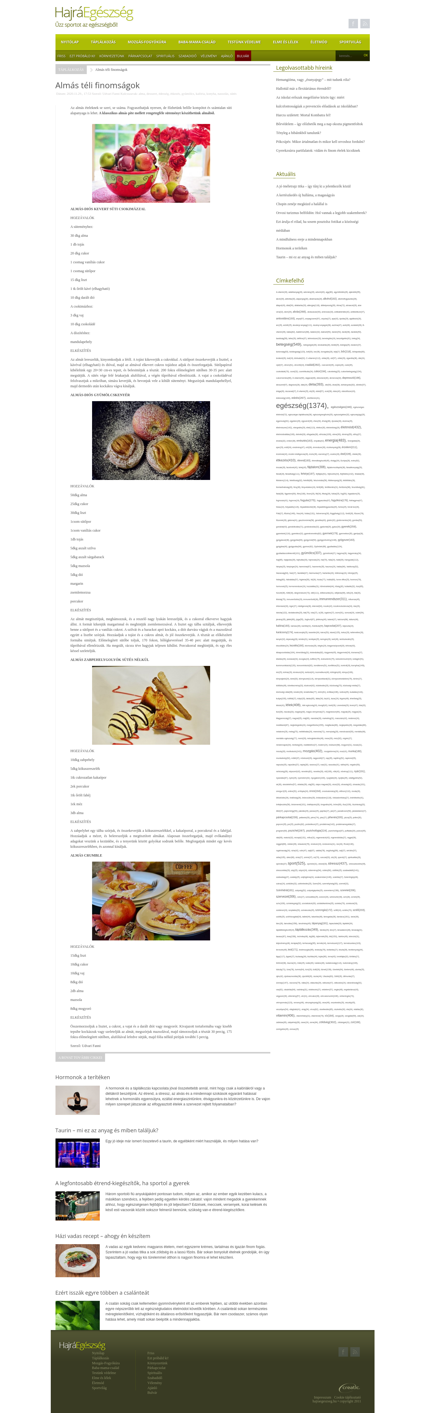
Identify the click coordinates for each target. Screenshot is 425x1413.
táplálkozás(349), (307, 929)
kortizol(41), (310, 672)
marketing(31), (328, 718)
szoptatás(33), (294, 910)
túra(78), (291, 969)
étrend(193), (304, 460)
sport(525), (297, 863)
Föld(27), (280, 513)
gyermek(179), (331, 533)
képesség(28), (292, 639)
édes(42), (337, 391)
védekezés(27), (315, 990)
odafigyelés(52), (355, 778)
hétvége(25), (353, 573)
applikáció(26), (355, 319)
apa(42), (335, 319)
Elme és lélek (285, 42)
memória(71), (319, 732)
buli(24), (290, 358)
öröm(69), (338, 804)
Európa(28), (346, 461)
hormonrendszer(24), (298, 586)
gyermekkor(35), (346, 533)
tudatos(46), (320, 963)
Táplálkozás (103, 42)
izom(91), (340, 612)
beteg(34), (356, 338)
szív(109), (281, 903)
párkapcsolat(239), (287, 817)
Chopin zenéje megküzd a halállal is (302, 204)
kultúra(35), (345, 692)
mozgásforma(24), (332, 751)
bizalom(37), (356, 345)
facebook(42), (292, 467)
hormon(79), (356, 580)
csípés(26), (340, 365)
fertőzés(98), (345, 487)
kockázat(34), (293, 659)
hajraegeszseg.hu (325, 1401)
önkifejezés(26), (314, 804)
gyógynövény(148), (327, 540)
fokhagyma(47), (356, 500)
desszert (152, 93)
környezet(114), (307, 678)
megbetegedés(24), (298, 725)
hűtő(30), (290, 593)
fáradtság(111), (293, 474)
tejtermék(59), (322, 936)
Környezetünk (111, 56)
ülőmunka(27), (349, 976)
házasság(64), (283, 573)
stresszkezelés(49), (357, 864)
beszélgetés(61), (344, 338)
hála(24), (332, 560)
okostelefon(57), (289, 784)
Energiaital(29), (354, 441)
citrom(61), (289, 365)
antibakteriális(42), (342, 312)
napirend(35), (350, 758)
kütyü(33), (301, 698)
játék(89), (291, 619)
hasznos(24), (330, 567)
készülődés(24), (283, 646)
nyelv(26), (293, 778)
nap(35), (330, 758)
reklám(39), (292, 844)
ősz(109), (347, 804)
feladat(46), (359, 474)
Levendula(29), (343, 705)
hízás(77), (322, 580)
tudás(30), (310, 963)
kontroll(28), (346, 665)
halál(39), (340, 560)
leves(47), (354, 705)
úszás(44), (318, 976)
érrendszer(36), (319, 447)
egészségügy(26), (357, 415)
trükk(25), (301, 963)
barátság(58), (282, 338)
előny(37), (357, 434)
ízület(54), (359, 613)
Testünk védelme (244, 42)
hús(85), (360, 586)
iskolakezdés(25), (295, 613)
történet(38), (281, 963)
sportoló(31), (312, 864)
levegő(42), (323, 705)
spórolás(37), (282, 864)
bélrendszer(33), (315, 338)
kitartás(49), (281, 659)
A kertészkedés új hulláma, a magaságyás (305, 195)
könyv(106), (348, 672)
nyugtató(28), (332, 778)
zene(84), (314, 1022)
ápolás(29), (344, 319)
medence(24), (354, 718)
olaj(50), (312, 784)
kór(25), (279, 672)
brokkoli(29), (281, 358)
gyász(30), (336, 527)
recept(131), (300, 837)
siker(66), (291, 857)
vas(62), (280, 990)
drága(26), (280, 391)
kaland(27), (333, 619)
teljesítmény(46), (283, 943)
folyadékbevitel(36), (308, 507)
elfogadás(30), (313, 434)
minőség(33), (297, 745)
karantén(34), (315, 632)
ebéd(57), (320, 391)
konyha (211, 93)
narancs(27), (314, 765)
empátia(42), (319, 441)
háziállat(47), (303, 573)
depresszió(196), (351, 377)
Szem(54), (317, 884)
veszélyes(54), (283, 1009)
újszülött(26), (307, 976)
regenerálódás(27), (339, 838)
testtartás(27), (333, 950)
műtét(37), (295, 758)
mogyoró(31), (347, 745)
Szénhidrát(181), (285, 890)
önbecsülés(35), (309, 798)
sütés (233, 93)
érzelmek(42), (282, 454)
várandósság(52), (354, 983)
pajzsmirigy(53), (291, 811)
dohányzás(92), (348, 384)
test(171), (293, 949)
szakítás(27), (338, 877)
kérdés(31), (304, 639)
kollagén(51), (358, 659)
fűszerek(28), (282, 520)
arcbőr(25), (288, 325)
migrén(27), (347, 738)
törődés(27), (354, 956)
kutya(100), (282, 698)
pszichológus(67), (336, 831)
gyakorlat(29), (326, 527)
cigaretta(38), (352, 358)
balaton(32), (315, 332)
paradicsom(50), (344, 811)
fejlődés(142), (347, 474)
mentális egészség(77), (287, 738)
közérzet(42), (310, 686)
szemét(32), (344, 884)
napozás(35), (282, 765)
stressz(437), (338, 863)
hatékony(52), (352, 567)
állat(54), (290, 305)
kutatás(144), (356, 692)
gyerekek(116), (284, 533)
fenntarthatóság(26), (285, 487)
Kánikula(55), (318, 626)
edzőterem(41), (313, 398)
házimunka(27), (315, 573)
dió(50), (328, 385)
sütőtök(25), (337, 870)
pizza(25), (348, 817)
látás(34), (320, 698)
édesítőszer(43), (348, 391)
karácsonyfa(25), (301, 632)
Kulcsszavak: (129, 93)
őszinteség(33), (358, 804)
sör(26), (334, 857)
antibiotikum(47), (358, 312)
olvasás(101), (359, 784)
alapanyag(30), (302, 299)
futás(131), (310, 513)
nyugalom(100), (318, 778)
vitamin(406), (286, 1015)
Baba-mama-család (197, 42)
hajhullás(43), (302, 560)
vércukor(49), (314, 996)
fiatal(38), (280, 494)
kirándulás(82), (317, 652)
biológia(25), (345, 345)
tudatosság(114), (334, 963)
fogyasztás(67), (324, 500)
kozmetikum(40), (323, 672)
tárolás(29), (325, 930)
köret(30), (294, 679)
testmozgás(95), (307, 949)
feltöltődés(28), (349, 480)
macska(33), (289, 712)
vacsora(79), (295, 983)
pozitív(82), (300, 824)
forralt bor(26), (353, 507)
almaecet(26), (352, 305)
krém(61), (322, 692)
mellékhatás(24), (306, 732)
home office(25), (343, 580)
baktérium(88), (303, 332)
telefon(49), (344, 936)
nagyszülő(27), (319, 758)
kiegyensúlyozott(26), (336, 646)
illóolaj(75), (281, 599)
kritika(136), (333, 692)
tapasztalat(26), (335, 923)
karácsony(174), (285, 632)
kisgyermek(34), (344, 652)
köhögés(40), (336, 672)
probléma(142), (328, 824)
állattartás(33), (301, 305)
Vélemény (209, 56)
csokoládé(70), (283, 371)
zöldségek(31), (344, 1022)
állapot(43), (281, 305)
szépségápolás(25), (315, 890)
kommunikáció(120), (286, 665)
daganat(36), (311, 378)
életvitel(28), (301, 434)
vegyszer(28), (282, 996)
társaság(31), (357, 930)
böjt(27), (337, 352)
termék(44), (322, 943)
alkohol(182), (330, 298)
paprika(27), (325, 811)
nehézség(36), (282, 771)
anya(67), (300, 319)
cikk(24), (361, 358)
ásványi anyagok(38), (322, 325)
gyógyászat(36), (283, 540)
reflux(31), (311, 838)
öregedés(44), (327, 804)
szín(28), (347, 897)
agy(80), (330, 292)
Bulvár (243, 56)
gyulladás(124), (334, 546)
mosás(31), (357, 745)
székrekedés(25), (305, 884)
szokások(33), (352, 903)
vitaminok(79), (318, 1016)
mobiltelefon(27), (310, 745)
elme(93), (337, 434)
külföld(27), (292, 698)
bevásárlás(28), (324, 345)
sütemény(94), (315, 870)
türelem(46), (349, 969)
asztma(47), (337, 325)
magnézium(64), (333, 712)
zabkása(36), (282, 1022)
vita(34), (350, 1009)
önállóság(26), (296, 798)
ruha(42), (295, 851)
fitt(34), (319, 494)
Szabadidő (188, 56)
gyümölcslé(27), (330, 553)
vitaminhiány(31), (303, 1016)
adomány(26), (309, 292)
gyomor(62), (308, 546)
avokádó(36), (357, 325)
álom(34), (288, 312)
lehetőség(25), (356, 698)
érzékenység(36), (334, 447)
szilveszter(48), (336, 897)
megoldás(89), (360, 725)
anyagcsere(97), (313, 318)
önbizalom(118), (324, 797)
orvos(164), (315, 791)
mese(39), (329, 738)
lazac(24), (335, 698)
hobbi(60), (331, 580)
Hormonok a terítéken (291, 248)
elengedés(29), (299, 428)
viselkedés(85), (326, 1009)
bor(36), (317, 352)
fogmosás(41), (282, 500)
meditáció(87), (283, 725)
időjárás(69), (340, 593)
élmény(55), (347, 434)
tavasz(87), (281, 936)
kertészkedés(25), (346, 639)
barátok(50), (356, 332)
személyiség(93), (330, 883)
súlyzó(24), (303, 870)
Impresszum (322, 1397)
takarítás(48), (317, 917)
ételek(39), (357, 454)
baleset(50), (326, 332)
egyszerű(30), (307, 421)
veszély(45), (350, 1003)
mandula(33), (317, 718)
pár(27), (333, 811)
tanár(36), (355, 917)
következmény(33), (295, 686)
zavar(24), (305, 1022)
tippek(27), (290, 956)
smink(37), (308, 857)
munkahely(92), (284, 758)
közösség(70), (336, 686)
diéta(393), (316, 384)
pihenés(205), (336, 817)
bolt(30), (310, 352)
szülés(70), (347, 910)
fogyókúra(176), (340, 500)
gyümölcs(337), (312, 553)
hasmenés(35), (319, 567)
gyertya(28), (358, 533)
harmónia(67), (305, 567)
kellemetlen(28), (357, 632)
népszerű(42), (295, 771)
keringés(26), (326, 639)
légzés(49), (345, 698)
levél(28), (332, 705)
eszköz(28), (335, 454)
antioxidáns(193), (286, 318)
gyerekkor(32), (298, 533)
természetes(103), (352, 943)
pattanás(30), (305, 817)
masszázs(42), (341, 718)
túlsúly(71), (281, 969)
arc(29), (279, 325)
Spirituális (165, 56)
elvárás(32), (281, 441)
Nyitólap (70, 42)
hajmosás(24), (314, 560)
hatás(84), (341, 567)
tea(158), (292, 936)
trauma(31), (292, 963)
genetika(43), (321, 520)
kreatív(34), (299, 692)
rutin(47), (304, 851)
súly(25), (295, 870)
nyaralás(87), (282, 778)
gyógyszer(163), (346, 540)
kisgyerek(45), (330, 652)
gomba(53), (357, 520)
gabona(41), (292, 520)
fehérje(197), (308, 473)
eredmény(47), (299, 447)
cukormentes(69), (284, 378)
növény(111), (347, 771)
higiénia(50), (304, 580)
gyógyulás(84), (295, 546)
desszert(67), (282, 385)
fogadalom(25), (354, 494)
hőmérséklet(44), (327, 586)
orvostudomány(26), (330, 791)
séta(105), (281, 857)
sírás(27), (299, 857)
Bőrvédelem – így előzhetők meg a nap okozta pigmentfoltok (319, 124)
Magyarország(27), (284, 718)
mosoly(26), (281, 751)
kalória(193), (283, 625)
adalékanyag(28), (295, 292)
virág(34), (305, 1009)
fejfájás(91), (322, 474)
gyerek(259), (349, 526)
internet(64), (317, 606)
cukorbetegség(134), (351, 371)
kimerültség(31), (303, 652)
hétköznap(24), (341, 573)
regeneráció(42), (323, 838)
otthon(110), (345, 791)
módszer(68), (335, 745)
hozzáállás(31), (313, 586)
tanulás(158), (291, 923)
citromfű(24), (299, 365)
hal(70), (324, 560)
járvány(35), (281, 619)
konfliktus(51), (334, 665)
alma (142, 93)
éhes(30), (317, 421)
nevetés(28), (318, 771)
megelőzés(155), (316, 725)
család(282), (313, 364)
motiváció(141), (294, 751)
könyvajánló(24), (283, 679)
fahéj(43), (303, 467)
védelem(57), (328, 990)
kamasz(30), (296, 626)
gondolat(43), (282, 527)
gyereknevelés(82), (313, 533)
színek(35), (355, 897)
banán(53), (337, 332)
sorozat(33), (325, 857)
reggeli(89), (281, 844)
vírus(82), (314, 1009)
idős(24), (350, 593)
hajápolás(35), (290, 560)
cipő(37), (280, 365)
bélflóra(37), (302, 338)
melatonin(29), (282, 732)
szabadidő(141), (351, 870)
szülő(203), (359, 910)
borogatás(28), (327, 352)
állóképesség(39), (328, 305)
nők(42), (337, 771)
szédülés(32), (292, 884)
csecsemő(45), (328, 365)
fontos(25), (343, 507)
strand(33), (323, 864)
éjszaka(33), (336, 421)
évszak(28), (281, 467)
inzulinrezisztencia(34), (343, 606)
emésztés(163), (305, 441)
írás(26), (356, 606)
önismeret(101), (299, 804)
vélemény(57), (294, 996)
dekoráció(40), (323, 378)
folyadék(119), (292, 507)
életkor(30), (321, 428)
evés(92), (355, 460)
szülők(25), (281, 917)
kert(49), (336, 639)
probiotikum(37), (312, 824)
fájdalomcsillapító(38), (336, 467)
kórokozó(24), (299, 672)
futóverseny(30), (323, 513)
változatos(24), (340, 983)
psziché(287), (297, 830)
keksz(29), (345, 632)
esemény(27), (324, 454)
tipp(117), (281, 956)
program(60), (282, 831)
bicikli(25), (335, 345)
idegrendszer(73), (302, 593)
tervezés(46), (282, 950)
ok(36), (279, 784)
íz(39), (321, 613)
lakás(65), (311, 698)
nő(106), (328, 771)
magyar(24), (357, 712)
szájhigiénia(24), (308, 877)
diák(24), (304, 385)
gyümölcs (188, 93)
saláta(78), (321, 851)
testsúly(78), (321, 950)
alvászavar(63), (315, 312)
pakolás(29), (304, 811)
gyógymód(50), (310, 540)
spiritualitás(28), (354, 857)
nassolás (223, 93)
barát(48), (346, 332)
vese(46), (326, 1003)
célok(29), (342, 358)
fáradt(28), (280, 474)
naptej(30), (304, 765)
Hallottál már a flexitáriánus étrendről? (303, 88)
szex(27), (301, 897)
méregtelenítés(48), (316, 738)
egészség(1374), (303, 405)
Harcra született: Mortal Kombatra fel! (303, 115)
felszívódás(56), (320, 480)
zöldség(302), (328, 1022)
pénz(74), (315, 817)
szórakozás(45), (308, 910)
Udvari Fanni (111, 93)
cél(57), (333, 358)
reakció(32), (289, 838)
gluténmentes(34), (344, 520)
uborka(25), (359, 969)
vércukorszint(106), (329, 996)
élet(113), (311, 427)
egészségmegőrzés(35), (323, 415)
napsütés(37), (294, 765)
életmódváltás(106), (286, 434)
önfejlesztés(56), (283, 804)
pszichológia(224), (317, 830)
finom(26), (311, 494)
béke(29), (293, 338)
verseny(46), (299, 1003)
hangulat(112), (352, 559)
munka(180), (355, 751)
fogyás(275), (308, 500)
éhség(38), (327, 421)
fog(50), (344, 494)
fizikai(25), (336, 494)
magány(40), (300, 712)
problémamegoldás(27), (346, 824)
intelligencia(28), (305, 606)
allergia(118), (314, 305)
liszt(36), (280, 712)
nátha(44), (345, 765)
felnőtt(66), (308, 480)
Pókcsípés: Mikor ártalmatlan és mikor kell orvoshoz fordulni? (320, 142)
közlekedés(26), (322, 686)
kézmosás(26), (311, 646)
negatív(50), (355, 765)
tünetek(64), (338, 969)
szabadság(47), (283, 877)
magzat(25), (297, 718)
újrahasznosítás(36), (293, 976)
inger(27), (293, 606)
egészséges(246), (342, 407)
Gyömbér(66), (320, 546)
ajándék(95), (355, 292)
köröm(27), (357, 679)
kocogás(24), (304, 659)
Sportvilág (350, 42)
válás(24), (305, 983)
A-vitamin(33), (282, 292)
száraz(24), (281, 884)
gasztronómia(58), (306, 520)
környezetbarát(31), (323, 679)
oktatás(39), (303, 784)
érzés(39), (313, 454)
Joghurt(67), (310, 619)
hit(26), (313, 580)
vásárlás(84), (290, 990)
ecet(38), (329, 391)
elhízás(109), (325, 434)
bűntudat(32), (300, 358)
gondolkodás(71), (296, 527)
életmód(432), (351, 427)
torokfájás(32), (343, 956)
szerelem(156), (332, 890)
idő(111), (315, 593)
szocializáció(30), (309, 903)
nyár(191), (360, 771)
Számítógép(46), (351, 877)
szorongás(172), (324, 910)
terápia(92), (297, 943)
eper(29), (280, 447)
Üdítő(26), (338, 976)
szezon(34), (324, 897)
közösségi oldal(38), (285, 692)
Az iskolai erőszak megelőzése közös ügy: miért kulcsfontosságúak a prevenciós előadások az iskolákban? (317, 101)
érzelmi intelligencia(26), (298, 454)
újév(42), (280, 976)
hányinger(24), (293, 567)
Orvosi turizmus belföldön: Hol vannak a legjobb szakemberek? (321, 213)
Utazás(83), (328, 976)
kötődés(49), (282, 686)
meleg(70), (294, 732)
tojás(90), (323, 956)
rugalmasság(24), (283, 851)
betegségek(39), (310, 345)
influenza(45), (354, 599)
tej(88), (312, 936)
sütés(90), (327, 870)
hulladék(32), (350, 586)
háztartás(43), (328, 573)
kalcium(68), (343, 619)
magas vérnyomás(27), (316, 712)
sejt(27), (342, 851)
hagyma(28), (342, 553)
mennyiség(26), (332, 732)
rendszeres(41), (329, 844)
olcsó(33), (336, 784)
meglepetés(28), (346, 725)
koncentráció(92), (305, 665)
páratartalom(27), (359, 811)
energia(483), (336, 440)
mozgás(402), (313, 751)
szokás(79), (340, 903)
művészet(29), (306, 758)
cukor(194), (321, 371)
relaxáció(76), (304, 844)
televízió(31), (354, 936)
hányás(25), (281, 567)
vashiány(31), (302, 990)
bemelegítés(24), (329, 338)
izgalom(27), (329, 613)
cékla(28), (326, 358)
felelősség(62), (296, 480)
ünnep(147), (283, 982)
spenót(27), (343, 857)
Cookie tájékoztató (347, 1397)
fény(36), (297, 487)
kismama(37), (357, 652)
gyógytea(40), (282, 546)
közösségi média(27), (352, 686)
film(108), (302, 493)
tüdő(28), (317, 969)
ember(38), (292, 441)
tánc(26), (280, 923)
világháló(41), (295, 1009)
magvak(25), (346, 712)
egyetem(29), (295, 421)
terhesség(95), (310, 943)
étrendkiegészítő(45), (321, 461)
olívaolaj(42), (347, 784)
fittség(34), (326, 494)
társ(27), (333, 930)
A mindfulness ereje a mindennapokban (304, 239)
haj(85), (280, 560)
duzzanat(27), (291, 391)
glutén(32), (331, 520)
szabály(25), (295, 877)
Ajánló (227, 56)
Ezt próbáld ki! (82, 56)
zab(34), (360, 1016)
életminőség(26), (333, 428)
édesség (163, 93)
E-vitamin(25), (303, 391)
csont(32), (294, 371)
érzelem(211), (350, 447)
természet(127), (335, 943)
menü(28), (302, 738)
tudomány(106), (350, 963)
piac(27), (324, 817)
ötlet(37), (280, 811)
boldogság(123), (298, 351)
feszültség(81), (358, 487)
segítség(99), (332, 850)
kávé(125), (335, 632)
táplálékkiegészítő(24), (285, 930)
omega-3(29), (282, 791)
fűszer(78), (359, 513)
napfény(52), (339, 758)
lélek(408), (294, 705)
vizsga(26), (340, 1016)
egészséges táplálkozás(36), (300, 415)
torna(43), (332, 956)
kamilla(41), (307, 626)
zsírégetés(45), (283, 1029)
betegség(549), (289, 344)
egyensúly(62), (283, 421)
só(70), (316, 857)
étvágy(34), (336, 461)
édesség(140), (284, 398)
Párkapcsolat (140, 56)
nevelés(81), (307, 771)
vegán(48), (339, 990)
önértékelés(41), (357, 798)
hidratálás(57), (292, 580)
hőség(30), (339, 586)
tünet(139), (327, 969)
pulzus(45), (361, 831)
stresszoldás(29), (283, 870)
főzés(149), (290, 513)
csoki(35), (349, 365)
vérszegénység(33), (313, 1003)
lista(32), (362, 705)
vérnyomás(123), (285, 1002)
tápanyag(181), (320, 923)
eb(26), (312, 391)
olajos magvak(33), (324, 784)
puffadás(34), (351, 831)
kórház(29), (288, 672)
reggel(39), (351, 838)
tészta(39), (344, 950)
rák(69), (280, 838)
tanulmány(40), (305, 923)
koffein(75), (315, 659)
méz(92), (338, 738)
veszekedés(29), (338, 1003)
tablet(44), (306, 917)
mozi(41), (344, 751)
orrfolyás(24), (303, 791)
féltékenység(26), (335, 480)
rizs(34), (340, 844)
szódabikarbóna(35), (325, 903)
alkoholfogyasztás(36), (347, 299)
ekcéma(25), (347, 421)
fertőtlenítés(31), (332, 487)
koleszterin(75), (328, 659)
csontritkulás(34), (306, 371)
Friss (62, 56)
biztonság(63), (283, 352)
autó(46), (347, 325)
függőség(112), (338, 513)
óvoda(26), (356, 791)
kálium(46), (354, 619)
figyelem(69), (291, 494)
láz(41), (327, 698)
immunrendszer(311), (333, 599)
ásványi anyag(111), (303, 325)
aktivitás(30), (290, 299)
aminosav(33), (328, 312)
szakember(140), (324, 877)
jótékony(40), (321, 619)
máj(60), (307, 718)
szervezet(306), (287, 896)
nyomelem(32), (304, 778)
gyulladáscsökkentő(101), (288, 553)
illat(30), (357, 593)
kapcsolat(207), (333, 625)
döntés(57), (361, 385)
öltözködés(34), (283, 798)
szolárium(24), (282, 910)
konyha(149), (358, 665)
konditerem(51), (321, 665)
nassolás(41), (334, 765)
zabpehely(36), (294, 1022)
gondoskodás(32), (312, 527)
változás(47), (328, 983)
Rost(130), (349, 844)
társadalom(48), (344, 930)
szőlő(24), (338, 910)
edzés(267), (299, 397)
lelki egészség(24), (310, 705)
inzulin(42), (328, 606)
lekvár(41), (281, 705)
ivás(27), (314, 613)
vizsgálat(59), (351, 1016)
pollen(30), (357, 817)
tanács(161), (344, 916)
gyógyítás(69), (297, 540)
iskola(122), (282, 612)
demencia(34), (336, 378)
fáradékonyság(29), (354, 467)
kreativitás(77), (311, 692)
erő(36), (309, 447)
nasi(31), (324, 765)
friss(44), (301, 513)
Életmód (318, 42)
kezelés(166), (297, 645)
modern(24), (323, 745)
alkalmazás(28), (316, 299)
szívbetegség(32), (294, 903)
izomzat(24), (350, 613)
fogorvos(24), (294, 500)
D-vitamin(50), (298, 378)
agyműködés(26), (341, 292)
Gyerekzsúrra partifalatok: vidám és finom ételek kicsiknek (318, 150)
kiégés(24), (322, 646)
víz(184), (330, 1015)
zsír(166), (356, 1022)
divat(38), (336, 385)
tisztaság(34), (301, 956)
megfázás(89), (332, 725)
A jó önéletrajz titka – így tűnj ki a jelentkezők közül (313, 186)
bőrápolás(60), (358, 352)
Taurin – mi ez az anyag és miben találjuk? (306, 257)
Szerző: (97, 93)
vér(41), (304, 996)
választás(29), (316, 983)
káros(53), (325, 632)
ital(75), (307, 613)
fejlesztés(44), (334, 474)
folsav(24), (280, 507)
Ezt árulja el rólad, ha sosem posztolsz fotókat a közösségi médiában (317, 226)
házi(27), (293, 573)
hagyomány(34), (355, 553)
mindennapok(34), (284, 745)
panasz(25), (315, 811)
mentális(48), (360, 732)
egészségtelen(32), (342, 415)
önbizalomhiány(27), (341, 798)
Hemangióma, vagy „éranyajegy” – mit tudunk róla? (313, 80)
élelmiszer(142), (284, 427)
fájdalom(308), (317, 467)
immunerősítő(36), (311, 599)
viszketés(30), (340, 1009)
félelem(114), (283, 480)
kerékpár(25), (314, 639)
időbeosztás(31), (327, 593)
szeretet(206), (348, 890)
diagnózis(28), (294, 385)
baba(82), (291, 332)
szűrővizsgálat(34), (294, 917)
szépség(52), (301, 890)
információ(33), (283, 606)
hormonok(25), (282, 586)
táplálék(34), (348, 923)
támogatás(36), (330, 917)
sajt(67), (312, 851)
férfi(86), (320, 487)
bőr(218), (346, 351)
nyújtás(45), (343, 778)
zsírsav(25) (294, 1029)
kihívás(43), (351, 646)
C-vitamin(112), (314, 358)
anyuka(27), (326, 319)
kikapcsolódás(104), (286, 652)
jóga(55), (300, 619)
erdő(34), (288, 447)
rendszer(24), (316, 844)
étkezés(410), (287, 460)
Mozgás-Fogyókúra (147, 42)
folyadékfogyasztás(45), (327, 507)
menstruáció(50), (347, 732)
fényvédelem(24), (309, 487)
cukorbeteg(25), (334, 371)
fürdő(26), (350, 513)
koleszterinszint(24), (344, 659)
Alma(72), (341, 305)
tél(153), (334, 936)
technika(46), (303, 936)
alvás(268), (300, 311)
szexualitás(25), (312, 897)
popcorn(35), (281, 824)
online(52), (293, 791)
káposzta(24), (348, 626)
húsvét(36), (281, 593)
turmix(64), (300, 969)
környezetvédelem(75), (342, 679)
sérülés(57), (351, 851)
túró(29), (309, 969)
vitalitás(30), (359, 1009)
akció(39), (280, 299)
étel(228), (346, 454)
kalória (200, 93)
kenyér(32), (281, 639)
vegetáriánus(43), (351, 990)
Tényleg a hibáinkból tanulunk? (298, 133)
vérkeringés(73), (346, 996)
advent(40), (321, 292)
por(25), (291, 824)
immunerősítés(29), (295, 599)
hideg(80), (281, 580)
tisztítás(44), (313, 956)
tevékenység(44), (355, 950)
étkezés (175, 93)
